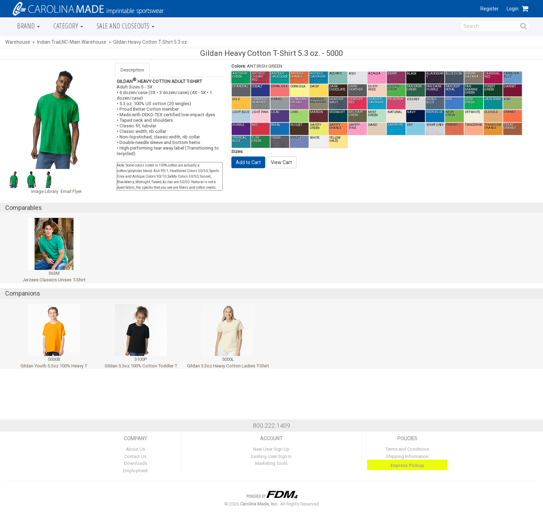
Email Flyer (71, 191)
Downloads (135, 463)
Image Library (44, 191)
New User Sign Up (271, 449)
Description (132, 70)
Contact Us (135, 456)
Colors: (238, 66)
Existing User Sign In (271, 456)
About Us (135, 449)
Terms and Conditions (407, 449)
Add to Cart (248, 162)
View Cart (281, 162)
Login (512, 8)
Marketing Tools (271, 463)
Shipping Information (407, 456)
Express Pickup (407, 465)
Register (489, 8)
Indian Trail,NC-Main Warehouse (71, 42)
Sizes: (237, 151)
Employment (135, 470)
